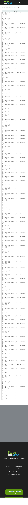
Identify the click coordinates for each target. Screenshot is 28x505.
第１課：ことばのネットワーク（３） (3, 29)
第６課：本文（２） (3, 234)
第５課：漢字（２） (3, 181)
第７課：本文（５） (3, 294)
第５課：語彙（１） (3, 174)
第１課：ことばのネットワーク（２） (3, 34)
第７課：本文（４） (3, 291)
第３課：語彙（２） (3, 143)
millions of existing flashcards (14, 492)
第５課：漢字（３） (3, 185)
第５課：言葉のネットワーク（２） (3, 189)
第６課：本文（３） (3, 237)
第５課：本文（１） (3, 162)
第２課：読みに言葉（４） (3, 79)
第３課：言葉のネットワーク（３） (3, 126)
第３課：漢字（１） (3, 147)
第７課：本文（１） (3, 279)
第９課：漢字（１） (3, 309)
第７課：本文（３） (3, 287)
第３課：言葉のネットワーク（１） (3, 116)
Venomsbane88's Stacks (10, 7)
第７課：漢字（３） (3, 276)
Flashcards (18, 466)
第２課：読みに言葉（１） (3, 65)
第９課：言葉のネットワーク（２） (3, 338)
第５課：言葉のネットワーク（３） (3, 200)
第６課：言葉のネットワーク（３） (3, 253)
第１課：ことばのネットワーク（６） (3, 45)
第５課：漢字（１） (3, 177)
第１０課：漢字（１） (3, 346)
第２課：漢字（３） (3, 90)
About (10, 469)
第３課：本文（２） (3, 94)
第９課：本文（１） (3, 320)
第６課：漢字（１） (3, 211)
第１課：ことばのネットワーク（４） (3, 40)
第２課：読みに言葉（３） (3, 74)
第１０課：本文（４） (3, 369)
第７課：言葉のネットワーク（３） (3, 304)
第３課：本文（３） (3, 101)
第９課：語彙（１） (3, 343)
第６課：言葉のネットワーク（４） (3, 258)
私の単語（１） (3, 205)
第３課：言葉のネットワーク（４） (3, 132)
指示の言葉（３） (3, 112)
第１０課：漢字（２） (3, 350)
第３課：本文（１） (3, 98)
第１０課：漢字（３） (3, 354)
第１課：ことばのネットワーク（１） (3, 20)
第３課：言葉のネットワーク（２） (3, 121)
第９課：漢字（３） (3, 317)
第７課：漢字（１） (3, 268)
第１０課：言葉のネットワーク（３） (3, 388)
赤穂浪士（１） (3, 393)
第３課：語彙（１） (3, 139)
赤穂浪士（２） (3, 395)
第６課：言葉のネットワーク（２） (3, 247)
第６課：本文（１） (3, 230)
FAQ (18, 469)
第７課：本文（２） (3, 283)
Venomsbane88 (22, 12)
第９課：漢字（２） (3, 313)
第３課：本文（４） (3, 105)
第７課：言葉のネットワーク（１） (3, 263)
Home (3, 7)
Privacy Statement (14, 474)
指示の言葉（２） (3, 109)
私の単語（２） (3, 208)
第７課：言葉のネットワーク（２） (3, 299)
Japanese (12, 12)
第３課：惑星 (3, 136)
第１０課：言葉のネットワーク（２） (3, 383)
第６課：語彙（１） (3, 222)
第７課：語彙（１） (3, 151)
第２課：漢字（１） (3, 82)
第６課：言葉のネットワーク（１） (3, 242)
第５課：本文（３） (3, 170)
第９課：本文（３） (3, 328)
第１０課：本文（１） (3, 358)
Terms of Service (14, 471)
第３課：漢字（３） (3, 158)
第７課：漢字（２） (3, 272)
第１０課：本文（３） (3, 365)
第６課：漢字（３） (3, 218)
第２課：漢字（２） (3, 86)
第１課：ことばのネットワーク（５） (3, 14)
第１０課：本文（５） (3, 373)
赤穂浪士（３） (3, 398)
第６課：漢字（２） (3, 215)
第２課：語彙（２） (3, 60)
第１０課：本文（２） (3, 361)
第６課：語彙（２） (3, 226)
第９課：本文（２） (3, 324)
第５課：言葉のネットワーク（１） (3, 195)
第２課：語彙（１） (3, 57)
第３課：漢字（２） (3, 155)
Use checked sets (23, 403)
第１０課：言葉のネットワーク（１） (3, 377)
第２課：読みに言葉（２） (3, 69)
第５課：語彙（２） (3, 50)
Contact (13, 477)
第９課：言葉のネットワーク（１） (3, 332)
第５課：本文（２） (3, 166)
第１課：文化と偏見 (3, 24)
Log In (24, 2)
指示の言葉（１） (3, 53)
